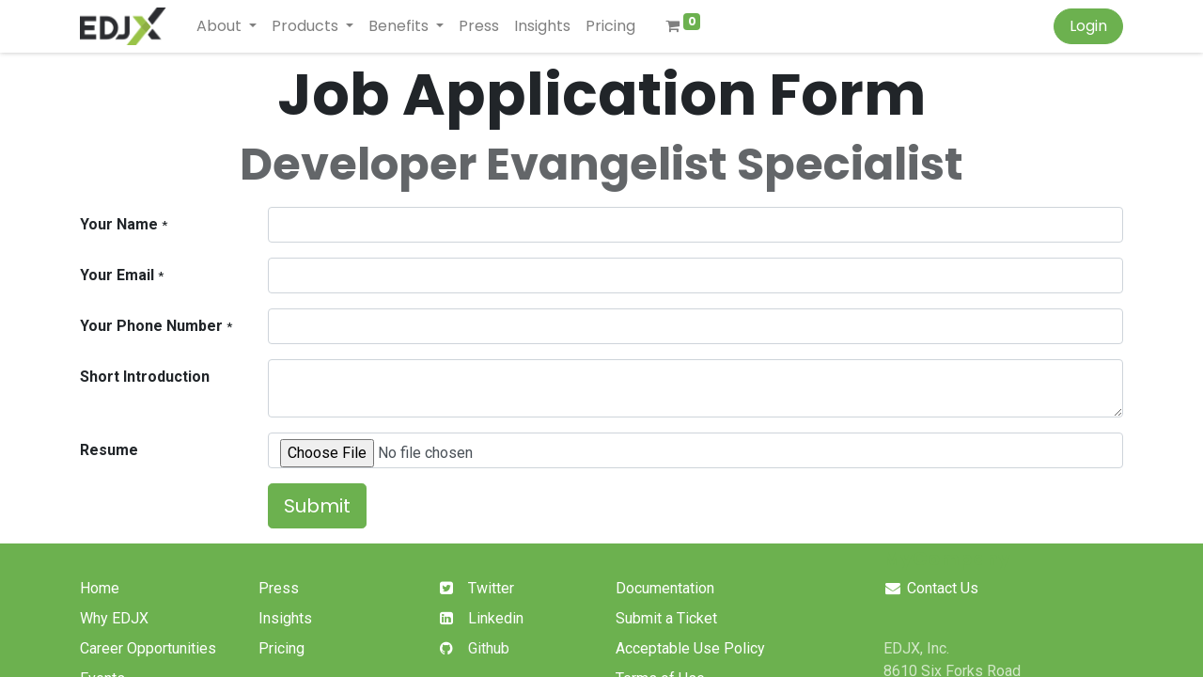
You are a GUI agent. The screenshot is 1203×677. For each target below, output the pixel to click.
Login (1088, 26)
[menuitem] (479, 26)
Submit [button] (317, 506)
